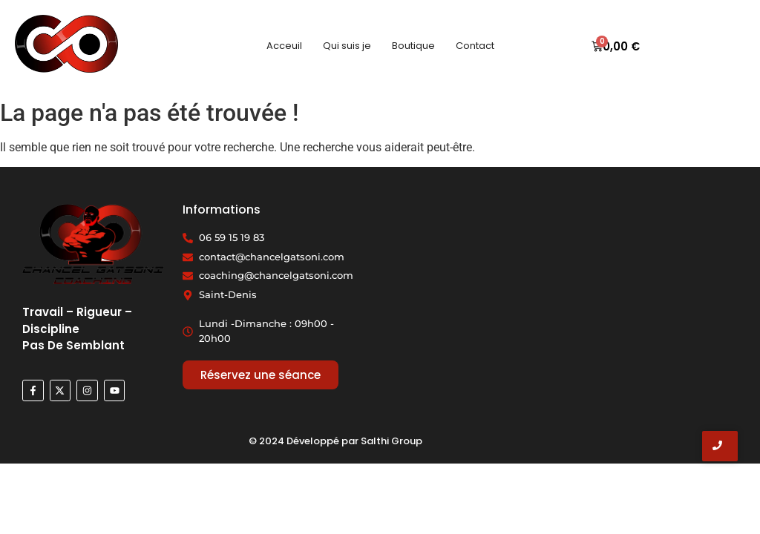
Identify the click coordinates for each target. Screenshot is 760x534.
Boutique (413, 46)
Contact (475, 46)
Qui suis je (347, 46)
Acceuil (284, 46)
